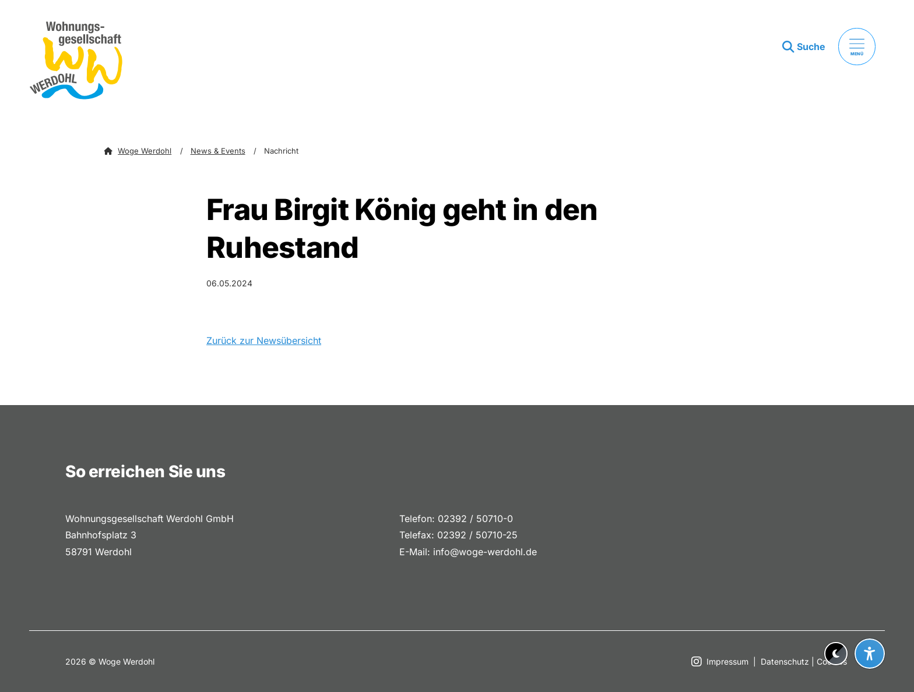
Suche (811, 46)
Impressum (727, 661)
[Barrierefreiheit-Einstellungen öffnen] (870, 653)
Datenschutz (785, 661)
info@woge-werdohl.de (485, 552)
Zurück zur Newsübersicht (263, 340)
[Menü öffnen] (857, 46)
